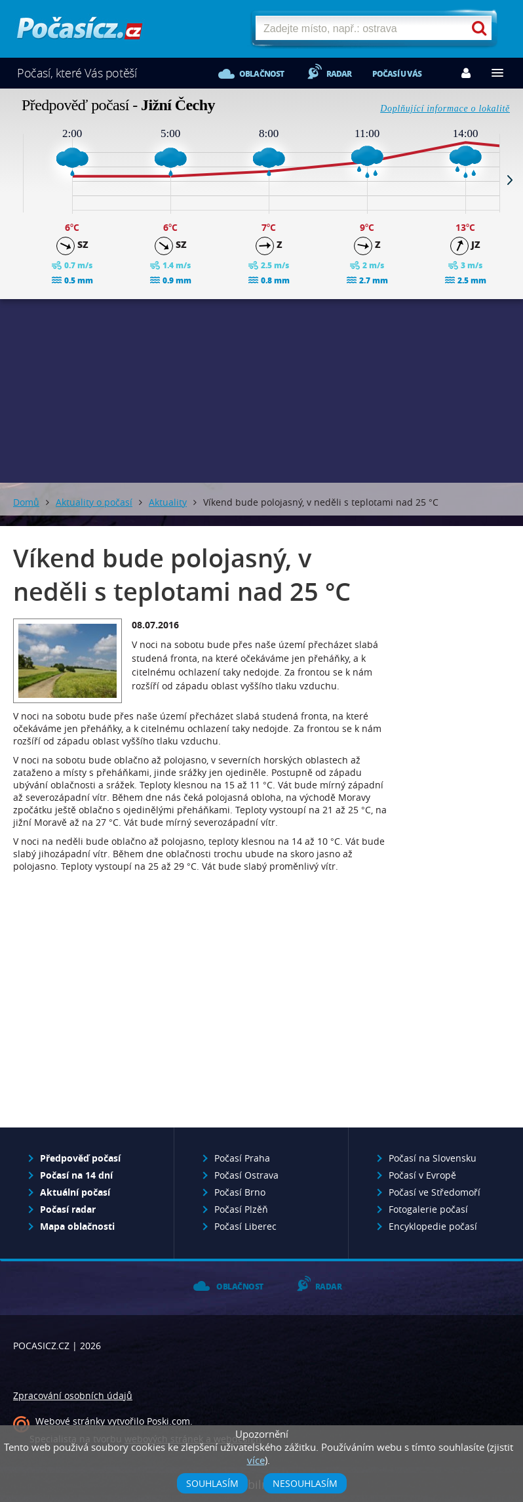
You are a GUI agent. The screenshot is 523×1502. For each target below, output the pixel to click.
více (256, 1460)
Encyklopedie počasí (433, 1226)
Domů (26, 502)
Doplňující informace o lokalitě (445, 108)
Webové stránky (70, 1421)
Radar (339, 73)
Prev (13, 179)
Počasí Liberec (245, 1226)
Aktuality (168, 502)
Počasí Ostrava (246, 1175)
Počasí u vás (396, 73)
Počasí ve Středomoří (434, 1192)
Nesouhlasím (305, 1483)
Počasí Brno (239, 1192)
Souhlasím (212, 1483)
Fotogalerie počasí (428, 1209)
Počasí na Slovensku (432, 1158)
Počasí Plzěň (241, 1209)
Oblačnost (261, 73)
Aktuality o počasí (94, 502)
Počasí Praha (242, 1158)
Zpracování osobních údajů (72, 1395)
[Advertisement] (261, 391)
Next (510, 179)
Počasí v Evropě (422, 1175)
